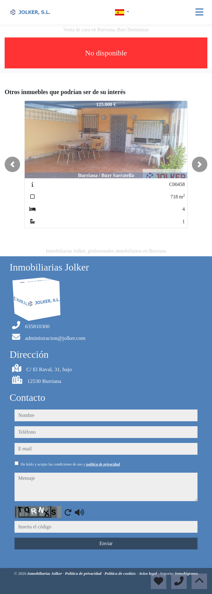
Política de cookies (120, 573)
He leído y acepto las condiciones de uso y (70, 464)
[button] (12, 164)
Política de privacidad (83, 573)
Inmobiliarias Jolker (45, 573)
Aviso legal (148, 573)
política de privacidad (103, 464)
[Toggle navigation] (199, 12)
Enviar (106, 543)
